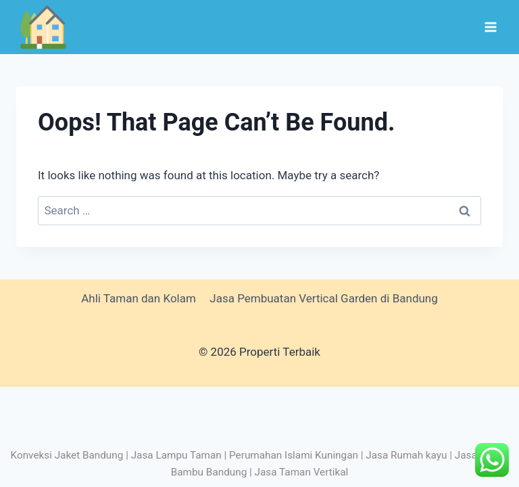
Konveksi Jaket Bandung (67, 455)
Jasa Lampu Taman (176, 455)
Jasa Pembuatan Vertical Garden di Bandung (323, 298)
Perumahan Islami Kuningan (293, 455)
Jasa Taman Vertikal (302, 472)
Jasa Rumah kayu (406, 455)
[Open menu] (490, 26)
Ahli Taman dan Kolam (138, 298)
